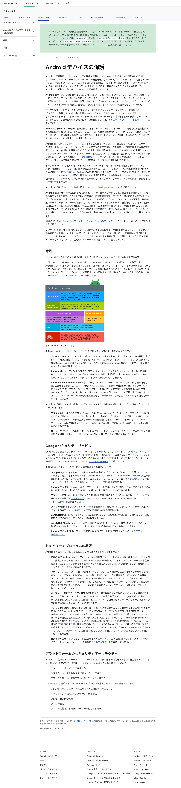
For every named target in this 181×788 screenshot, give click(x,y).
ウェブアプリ (135, 531)
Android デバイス (98, 17)
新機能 (6, 17)
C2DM (60, 502)
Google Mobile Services (144, 773)
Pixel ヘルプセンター (143, 760)
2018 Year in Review (98, 461)
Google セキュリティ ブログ (99, 769)
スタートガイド (23, 17)
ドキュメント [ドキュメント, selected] (29, 3)
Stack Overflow (140, 778)
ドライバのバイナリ (48, 778)
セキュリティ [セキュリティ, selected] (44, 17)
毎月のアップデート (101, 642)
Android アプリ (58, 534)
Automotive (119, 17)
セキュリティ (73, 57)
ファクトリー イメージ (49, 773)
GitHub (43, 782)
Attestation (64, 526)
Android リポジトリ (48, 756)
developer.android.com (109, 187)
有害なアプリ (81, 510)
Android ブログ (93, 765)
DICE (69, 172)
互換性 (79, 17)
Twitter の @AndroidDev (97, 760)
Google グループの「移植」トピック (102, 782)
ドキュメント (9, 11)
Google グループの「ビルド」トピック (103, 778)
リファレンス (138, 17)
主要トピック (63, 17)
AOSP (47, 57)
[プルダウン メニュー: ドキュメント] (38, 3)
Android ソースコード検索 (57, 3)
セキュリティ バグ (79, 621)
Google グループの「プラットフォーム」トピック (108, 773)
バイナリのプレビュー (49, 769)
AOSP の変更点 (107, 44)
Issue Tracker (139, 782)
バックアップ (77, 498)
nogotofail (88, 157)
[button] (16, 22)
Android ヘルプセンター (144, 756)
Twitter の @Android (95, 756)
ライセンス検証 (130, 479)
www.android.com (142, 769)
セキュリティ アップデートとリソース (127, 120)
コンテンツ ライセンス (86, 721)
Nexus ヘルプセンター (74, 221)
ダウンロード (45, 765)
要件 (42, 760)
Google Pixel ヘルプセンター (101, 221)
